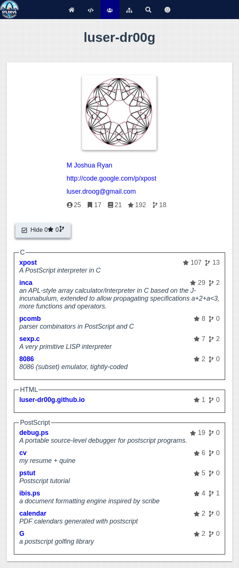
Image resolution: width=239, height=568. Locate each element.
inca (25, 282)
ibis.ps (29, 493)
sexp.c (29, 339)
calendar (32, 513)
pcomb (30, 318)
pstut (27, 473)
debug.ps (33, 432)
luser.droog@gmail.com (101, 191)
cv (23, 453)
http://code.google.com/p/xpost (112, 178)
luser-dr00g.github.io (52, 399)
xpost (28, 262)
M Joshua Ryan (89, 165)
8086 (26, 359)
